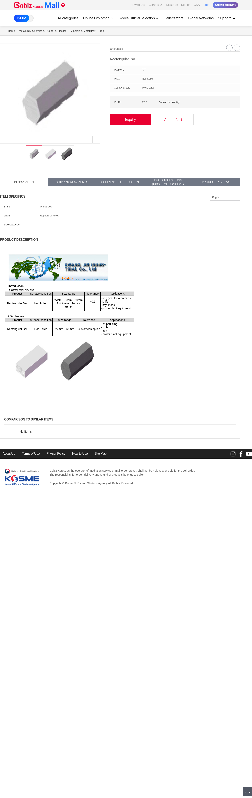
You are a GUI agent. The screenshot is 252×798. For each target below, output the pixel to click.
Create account (225, 5)
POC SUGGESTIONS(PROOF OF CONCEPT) (168, 182)
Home (11, 30)
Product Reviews (216, 182)
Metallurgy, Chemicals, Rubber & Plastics (42, 30)
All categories (68, 18)
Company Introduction (120, 182)
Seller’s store (173, 18)
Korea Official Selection (140, 18)
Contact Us (156, 5)
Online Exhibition (99, 18)
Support (227, 18)
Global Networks (200, 18)
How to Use (137, 5)
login (206, 5)
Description (24, 182)
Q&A (197, 5)
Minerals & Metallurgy (82, 30)
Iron (101, 30)
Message (172, 5)
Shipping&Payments (72, 182)
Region (185, 5)
